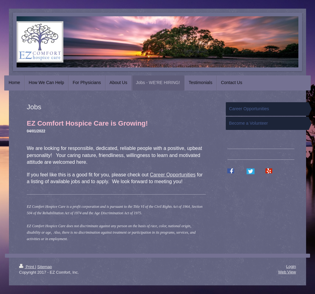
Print (27, 266)
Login (291, 266)
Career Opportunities (173, 174)
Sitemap (44, 266)
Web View (287, 272)
